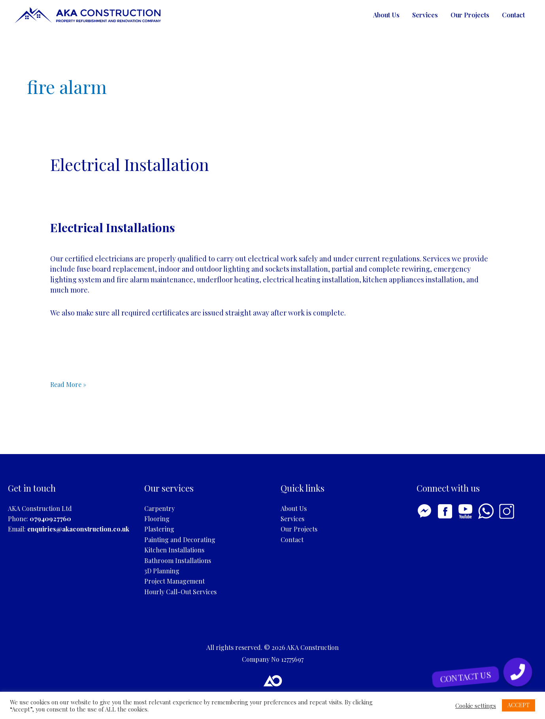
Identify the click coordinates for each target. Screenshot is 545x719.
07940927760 (50, 518)
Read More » (68, 384)
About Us (386, 15)
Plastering (159, 529)
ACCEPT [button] (518, 705)
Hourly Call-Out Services (180, 592)
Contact (513, 15)
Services (425, 15)
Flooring (157, 518)
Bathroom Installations (177, 560)
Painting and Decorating (179, 539)
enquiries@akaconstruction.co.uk (78, 529)
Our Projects (470, 15)
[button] (517, 671)
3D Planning (161, 571)
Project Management (174, 581)
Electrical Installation (129, 164)
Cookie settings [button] (475, 705)
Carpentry (159, 508)
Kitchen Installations (174, 550)
